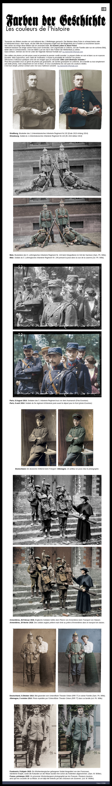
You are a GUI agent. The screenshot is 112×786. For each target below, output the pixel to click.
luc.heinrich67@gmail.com (72, 52)
